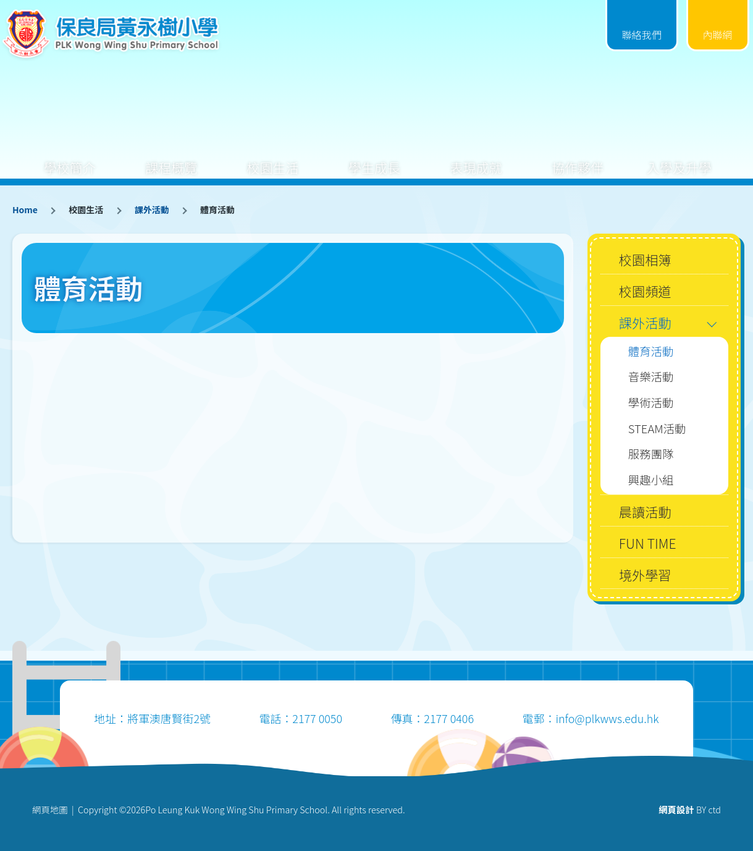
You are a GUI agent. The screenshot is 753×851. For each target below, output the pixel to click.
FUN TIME (647, 543)
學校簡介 (70, 158)
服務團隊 (651, 454)
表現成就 (476, 158)
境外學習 (645, 574)
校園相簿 (645, 259)
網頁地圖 (50, 809)
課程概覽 (171, 158)
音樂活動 (651, 376)
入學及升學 (679, 158)
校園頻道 (645, 290)
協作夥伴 (578, 158)
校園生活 (273, 158)
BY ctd (689, 809)
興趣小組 (651, 480)
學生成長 (374, 158)
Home (25, 209)
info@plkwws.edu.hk (606, 718)
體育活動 (651, 351)
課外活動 (152, 209)
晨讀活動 (645, 511)
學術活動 (651, 402)
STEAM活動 (657, 428)
